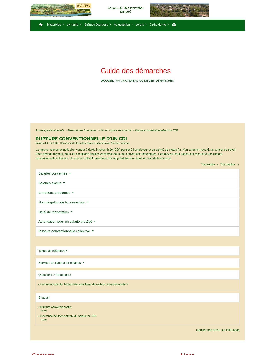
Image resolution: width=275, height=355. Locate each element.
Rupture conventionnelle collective (64, 231)
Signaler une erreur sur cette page (217, 329)
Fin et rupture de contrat (116, 130)
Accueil (107, 80)
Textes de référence (51, 250)
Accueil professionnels (50, 130)
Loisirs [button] (140, 24)
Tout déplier (229, 164)
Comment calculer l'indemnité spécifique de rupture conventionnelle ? (84, 284)
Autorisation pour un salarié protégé (65, 221)
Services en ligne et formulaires (60, 262)
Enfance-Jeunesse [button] (96, 24)
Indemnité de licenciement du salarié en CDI (68, 315)
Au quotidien (126, 80)
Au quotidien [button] (122, 24)
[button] (41, 25)
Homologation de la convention (62, 202)
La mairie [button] (73, 24)
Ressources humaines (82, 130)
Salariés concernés (53, 173)
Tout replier (210, 164)
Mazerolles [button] (54, 24)
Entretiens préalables (54, 193)
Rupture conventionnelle (55, 307)
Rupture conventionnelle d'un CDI (156, 130)
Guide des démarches (156, 80)
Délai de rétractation (54, 212)
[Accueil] (119, 10)
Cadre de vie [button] (158, 24)
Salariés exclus (50, 183)
